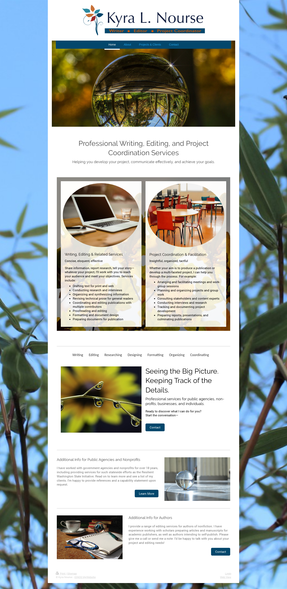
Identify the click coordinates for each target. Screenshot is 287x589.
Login (228, 573)
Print (61, 573)
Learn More (146, 494)
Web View (225, 577)
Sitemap (72, 573)
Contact (155, 427)
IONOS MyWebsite (85, 577)
